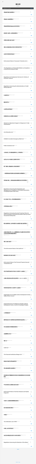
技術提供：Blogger (18, 462)
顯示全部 (32, 8)
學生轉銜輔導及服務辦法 (9, 368)
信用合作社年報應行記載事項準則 (12, 159)
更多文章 (18, 449)
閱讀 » (31, 14)
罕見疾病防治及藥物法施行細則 (11, 384)
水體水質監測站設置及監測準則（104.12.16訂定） (15, 278)
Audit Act (6, 347)
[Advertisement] (18, 455)
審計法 (5, 340)
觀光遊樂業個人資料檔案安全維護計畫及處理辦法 (15, 223)
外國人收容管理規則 (8, 428)
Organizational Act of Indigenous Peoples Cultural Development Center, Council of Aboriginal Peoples (16, 304)
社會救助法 (6, 95)
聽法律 (18, 4)
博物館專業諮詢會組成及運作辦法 (12, 26)
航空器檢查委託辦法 (8, 407)
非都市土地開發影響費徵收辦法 (11, 400)
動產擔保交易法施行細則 (9, 255)
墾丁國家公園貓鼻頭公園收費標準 (12, 166)
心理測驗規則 (7, 312)
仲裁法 (5, 414)
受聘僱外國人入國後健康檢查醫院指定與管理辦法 (15, 180)
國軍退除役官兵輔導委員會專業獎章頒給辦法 (14, 319)
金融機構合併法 (7, 333)
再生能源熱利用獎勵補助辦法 (10, 326)
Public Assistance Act (9, 145)
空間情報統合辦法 (8, 206)
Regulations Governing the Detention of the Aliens (16, 442)
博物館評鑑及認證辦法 (9, 12)
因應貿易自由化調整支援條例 (10, 116)
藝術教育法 (6, 102)
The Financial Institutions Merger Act (13, 354)
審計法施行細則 (7, 241)
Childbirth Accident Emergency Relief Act (14, 138)
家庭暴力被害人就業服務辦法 (10, 33)
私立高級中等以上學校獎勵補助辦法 (12, 199)
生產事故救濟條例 (8, 109)
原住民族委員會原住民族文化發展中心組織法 (14, 271)
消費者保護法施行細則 (9, 40)
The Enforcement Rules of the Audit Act (13, 248)
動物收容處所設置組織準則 (10, 361)
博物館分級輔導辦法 (8, 19)
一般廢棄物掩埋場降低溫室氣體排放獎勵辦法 (14, 173)
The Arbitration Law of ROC (10, 421)
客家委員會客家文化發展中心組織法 (12, 287)
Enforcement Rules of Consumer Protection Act (15, 61)
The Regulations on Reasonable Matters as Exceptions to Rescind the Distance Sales (17, 68)
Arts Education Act (8, 132)
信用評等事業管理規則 (9, 54)
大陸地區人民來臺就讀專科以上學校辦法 (13, 152)
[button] (30, 12)
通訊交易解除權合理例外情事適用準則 (13, 47)
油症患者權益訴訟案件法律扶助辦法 (12, 435)
